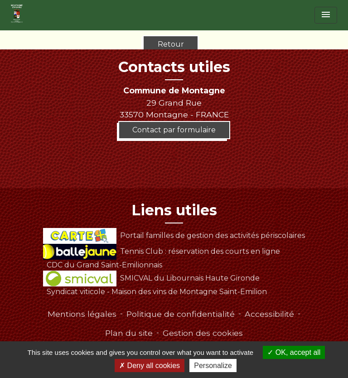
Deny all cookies (149, 365)
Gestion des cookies (203, 333)
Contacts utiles (174, 67)
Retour (171, 44)
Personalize (213, 365)
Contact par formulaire (174, 130)
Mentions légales (82, 314)
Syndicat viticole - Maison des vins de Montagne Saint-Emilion (157, 291)
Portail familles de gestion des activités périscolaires (173, 235)
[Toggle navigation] (325, 15)
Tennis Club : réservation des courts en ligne (161, 251)
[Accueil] (17, 14)
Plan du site (129, 333)
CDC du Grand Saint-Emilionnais (104, 265)
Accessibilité (269, 314)
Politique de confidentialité (180, 314)
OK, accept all (293, 352)
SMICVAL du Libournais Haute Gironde (151, 278)
